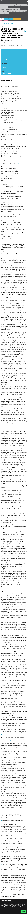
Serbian (4, 68)
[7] (10, 741)
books (14, 19)
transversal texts (18, 18)
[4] (4, 473)
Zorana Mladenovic (7, 58)
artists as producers (7, 73)
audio (2, 20)
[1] (18, 164)
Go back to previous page (7, 23)
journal (7, 19)
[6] (1, 735)
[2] (1, 820)
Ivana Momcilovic (6, 52)
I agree (23, 911)
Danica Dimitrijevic (7, 60)
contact (25, 18)
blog (2, 19)
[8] (6, 789)
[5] (11, 642)
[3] (13, 298)
